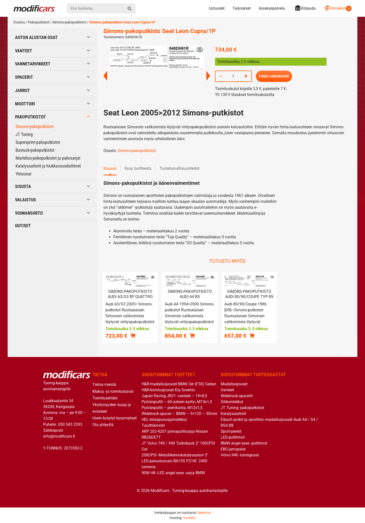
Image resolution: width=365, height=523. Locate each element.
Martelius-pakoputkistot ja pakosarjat (48, 158)
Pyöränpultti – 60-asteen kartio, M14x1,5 (177, 401)
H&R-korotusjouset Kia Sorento (168, 390)
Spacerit (24, 77)
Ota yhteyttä (103, 424)
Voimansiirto (29, 213)
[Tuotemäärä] (233, 76)
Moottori (25, 103)
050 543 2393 (70, 424)
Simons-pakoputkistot (69, 22)
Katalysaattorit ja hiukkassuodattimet (48, 165)
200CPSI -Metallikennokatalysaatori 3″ (175, 455)
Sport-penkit (231, 431)
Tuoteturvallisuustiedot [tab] (179, 168)
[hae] (129, 8)
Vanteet (23, 50)
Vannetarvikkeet (32, 63)
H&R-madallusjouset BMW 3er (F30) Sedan (179, 384)
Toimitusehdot (104, 398)
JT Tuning (24, 134)
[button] (132, 335)
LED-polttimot (233, 437)
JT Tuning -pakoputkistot (242, 407)
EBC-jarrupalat (233, 449)
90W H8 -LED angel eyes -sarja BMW (173, 472)
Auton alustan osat (36, 37)
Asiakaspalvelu (272, 8)
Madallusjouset (234, 384)
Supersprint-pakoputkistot (38, 142)
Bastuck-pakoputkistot (35, 150)
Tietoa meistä (104, 384)
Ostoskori (337, 8)
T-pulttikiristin (153, 425)
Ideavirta (204, 513)
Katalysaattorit (233, 413)
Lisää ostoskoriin (274, 76)
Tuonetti (189, 518)
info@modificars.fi (59, 436)
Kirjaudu (304, 8)
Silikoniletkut (232, 401)
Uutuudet (217, 8)
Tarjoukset (241, 8)
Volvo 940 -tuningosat (240, 455)
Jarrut (22, 90)
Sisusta (23, 186)
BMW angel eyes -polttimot (244, 443)
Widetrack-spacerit (237, 395)
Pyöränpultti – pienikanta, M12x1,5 (172, 407)
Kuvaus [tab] (109, 168)
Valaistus (25, 199)
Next (208, 76)
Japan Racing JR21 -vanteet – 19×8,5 (174, 395)
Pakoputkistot (39, 22)
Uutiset (23, 225)
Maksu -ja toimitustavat (112, 391)
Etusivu (19, 22)
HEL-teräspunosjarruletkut (164, 419)
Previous (105, 76)
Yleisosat (23, 173)
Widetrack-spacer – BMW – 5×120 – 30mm (179, 413)
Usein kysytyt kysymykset (114, 418)
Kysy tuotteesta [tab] (138, 168)
